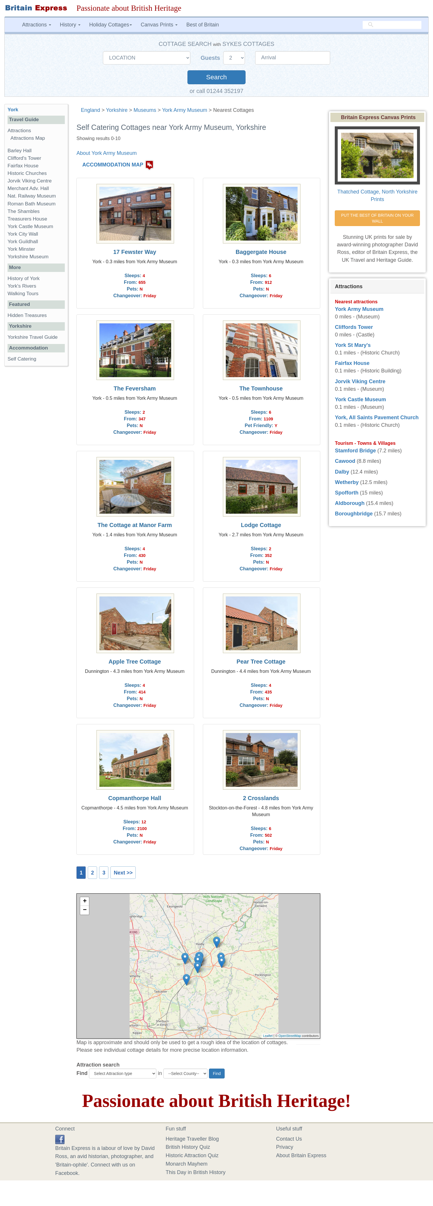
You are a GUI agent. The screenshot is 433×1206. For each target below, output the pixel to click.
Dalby (342, 472)
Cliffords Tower (354, 327)
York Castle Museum (30, 226)
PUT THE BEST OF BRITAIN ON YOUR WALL (378, 218)
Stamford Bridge (355, 451)
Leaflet (268, 1035)
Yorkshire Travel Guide (33, 337)
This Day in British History (196, 1172)
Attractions (19, 130)
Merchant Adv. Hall (28, 188)
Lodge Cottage (261, 525)
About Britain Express (301, 1155)
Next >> (123, 873)
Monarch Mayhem (186, 1164)
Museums (144, 110)
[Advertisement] (36, 460)
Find (81, 1073)
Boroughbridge (354, 514)
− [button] (85, 910)
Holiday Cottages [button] (110, 25)
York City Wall (23, 234)
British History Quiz (188, 1147)
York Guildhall (23, 241)
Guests (211, 58)
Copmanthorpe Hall (134, 798)
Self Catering (22, 359)
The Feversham (135, 388)
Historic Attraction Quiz (192, 1155)
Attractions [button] (36, 25)
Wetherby (347, 482)
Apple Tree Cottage (135, 661)
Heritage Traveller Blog (192, 1139)
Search (216, 77)
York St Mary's (353, 345)
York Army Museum (184, 110)
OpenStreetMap (289, 1035)
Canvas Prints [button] (159, 25)
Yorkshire (117, 110)
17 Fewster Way (134, 252)
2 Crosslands (261, 798)
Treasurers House (27, 219)
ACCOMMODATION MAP (112, 165)
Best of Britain (202, 25)
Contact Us (289, 1139)
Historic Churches (27, 173)
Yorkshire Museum (28, 256)
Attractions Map (27, 138)
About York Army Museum (106, 153)
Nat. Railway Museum (32, 196)
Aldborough (349, 503)
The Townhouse (261, 388)
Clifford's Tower (24, 158)
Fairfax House (23, 166)
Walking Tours (23, 293)
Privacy (284, 1147)
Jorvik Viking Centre (30, 181)
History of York (24, 278)
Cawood (345, 461)
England (90, 110)
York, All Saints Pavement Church (376, 417)
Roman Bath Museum (32, 204)
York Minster (21, 249)
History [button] (70, 25)
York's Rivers (22, 286)
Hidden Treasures (27, 315)
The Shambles (24, 211)
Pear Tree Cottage (261, 661)
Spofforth (346, 493)
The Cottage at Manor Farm (135, 525)
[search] (392, 24)
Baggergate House (261, 252)
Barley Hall (20, 150)
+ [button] (85, 901)
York (13, 109)
